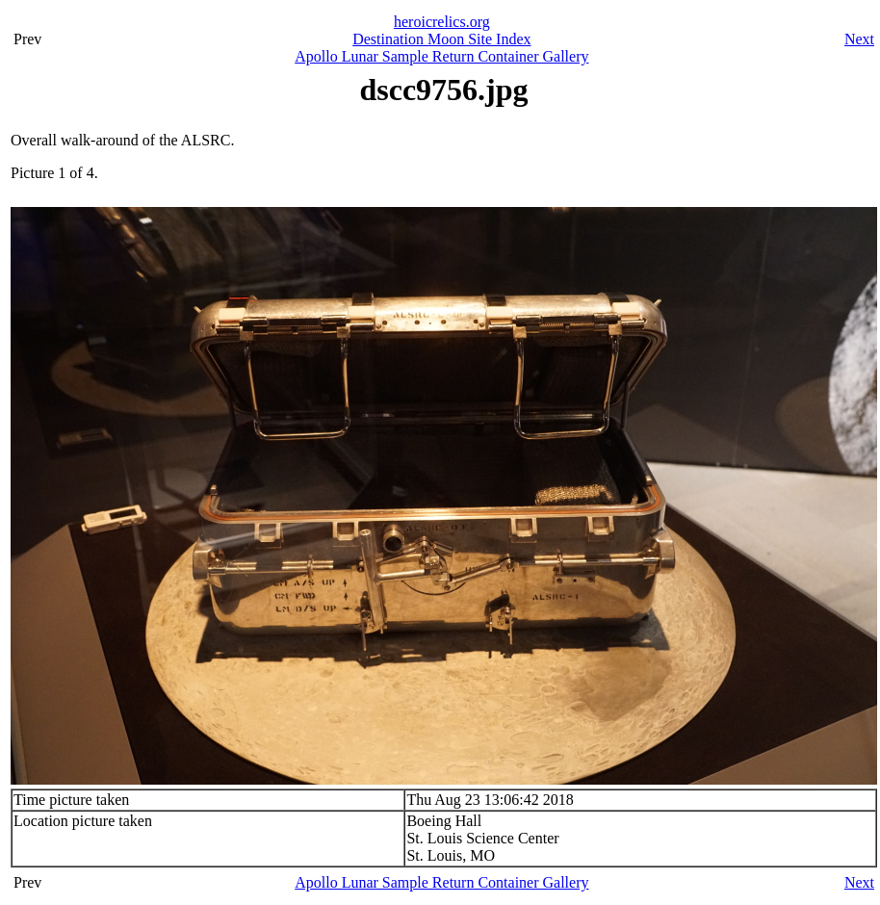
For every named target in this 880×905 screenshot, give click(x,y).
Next (859, 39)
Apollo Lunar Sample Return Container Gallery (441, 56)
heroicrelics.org (442, 21)
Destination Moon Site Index (441, 39)
